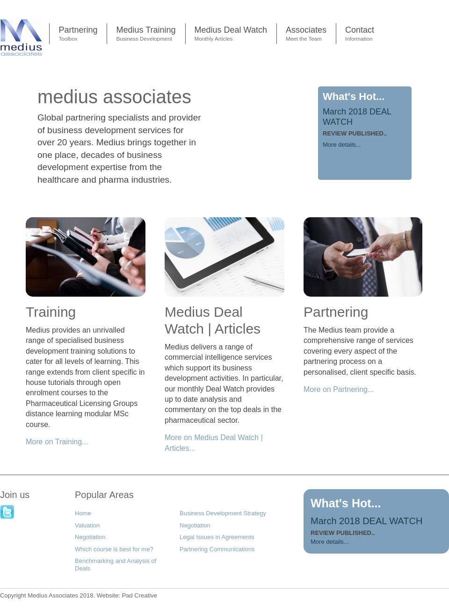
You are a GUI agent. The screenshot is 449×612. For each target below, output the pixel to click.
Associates (306, 34)
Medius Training (145, 34)
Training (51, 312)
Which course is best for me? (114, 549)
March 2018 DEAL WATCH (366, 521)
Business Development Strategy (223, 513)
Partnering (77, 34)
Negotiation (195, 525)
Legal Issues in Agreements (217, 537)
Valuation (87, 525)
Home (83, 513)
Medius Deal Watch (231, 34)
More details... (342, 144)
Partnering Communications (217, 549)
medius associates (114, 96)
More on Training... (57, 442)
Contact (359, 34)
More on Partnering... (339, 389)
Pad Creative (127, 595)
